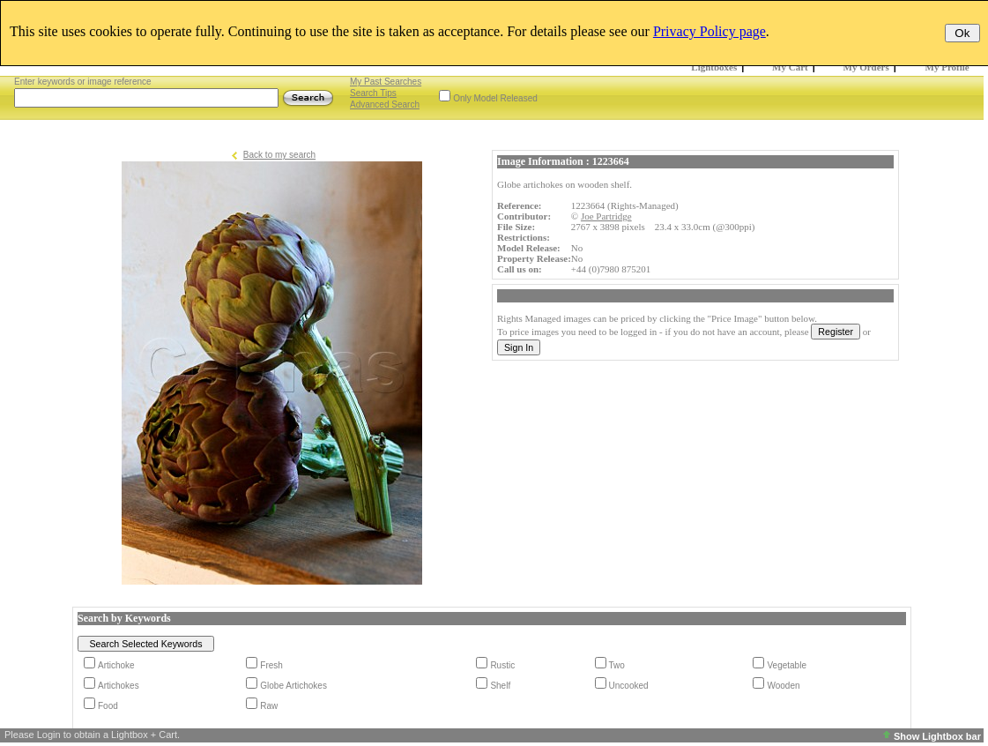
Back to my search (279, 155)
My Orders (866, 67)
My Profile (947, 67)
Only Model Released (495, 98)
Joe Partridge (606, 216)
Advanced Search (385, 104)
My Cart (790, 67)
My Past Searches (385, 81)
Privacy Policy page (709, 31)
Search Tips (373, 93)
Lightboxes (714, 67)
